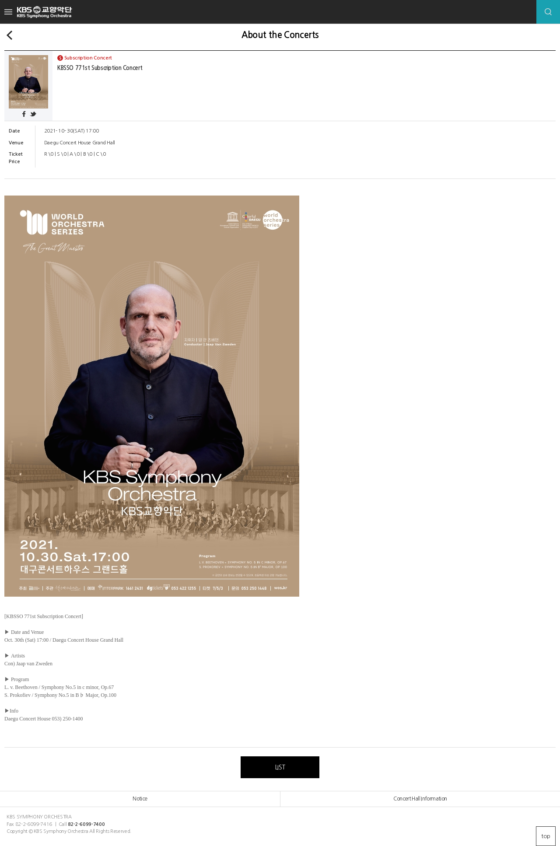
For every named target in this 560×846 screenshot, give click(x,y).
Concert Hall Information (420, 798)
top (545, 836)
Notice (140, 798)
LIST (280, 767)
